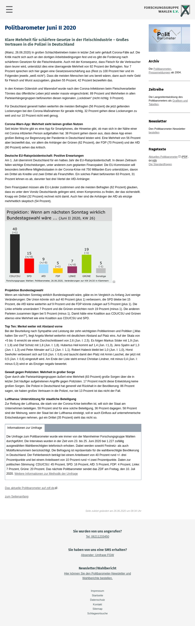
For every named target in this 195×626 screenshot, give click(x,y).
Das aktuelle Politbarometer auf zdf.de (29, 488)
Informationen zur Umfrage (24, 427)
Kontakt (97, 604)
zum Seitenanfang (17, 496)
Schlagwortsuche (97, 613)
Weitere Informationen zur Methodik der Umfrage (46, 473)
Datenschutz (97, 599)
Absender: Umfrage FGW (97, 555)
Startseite (97, 595)
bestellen (154, 132)
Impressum (97, 590)
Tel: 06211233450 (97, 536)
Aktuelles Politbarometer (163, 156)
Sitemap (97, 608)
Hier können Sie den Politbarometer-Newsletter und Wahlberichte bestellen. (97, 576)
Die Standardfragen (160, 164)
